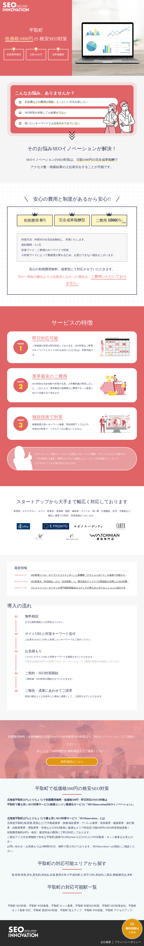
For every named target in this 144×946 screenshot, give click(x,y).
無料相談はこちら (72, 761)
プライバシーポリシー (128, 942)
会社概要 (105, 942)
